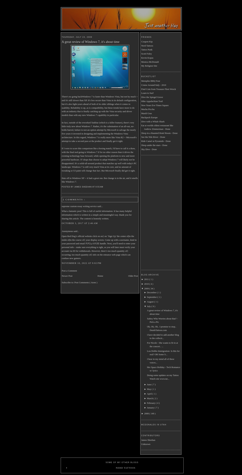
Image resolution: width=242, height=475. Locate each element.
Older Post (133, 276)
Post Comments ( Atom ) (85, 282)
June (149, 384)
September (152, 297)
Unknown (145, 444)
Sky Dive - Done (149, 149)
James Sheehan (148, 440)
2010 (146, 284)
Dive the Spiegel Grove (152, 97)
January (151, 407)
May (149, 389)
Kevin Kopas (147, 57)
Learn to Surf (147, 93)
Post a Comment (69, 270)
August (150, 301)
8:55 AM (100, 187)
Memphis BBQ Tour (150, 81)
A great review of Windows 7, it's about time (90, 42)
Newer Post (67, 276)
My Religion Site (149, 65)
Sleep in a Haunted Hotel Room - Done (159, 133)
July (149, 306)
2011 (146, 279)
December (152, 292)
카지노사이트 (92, 243)
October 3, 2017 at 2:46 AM (80, 223)
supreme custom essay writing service (79, 206)
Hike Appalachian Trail (152, 101)
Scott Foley (146, 53)
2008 (146, 413)
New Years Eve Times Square (155, 105)
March (150, 398)
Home (100, 276)
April (150, 393)
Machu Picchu (148, 109)
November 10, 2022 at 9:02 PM (81, 263)
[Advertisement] (155, 212)
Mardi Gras (146, 113)
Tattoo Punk (147, 49)
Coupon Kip (147, 41)
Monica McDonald (150, 62)
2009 (146, 288)
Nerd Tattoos (147, 45)
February (151, 403)
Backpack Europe (149, 117)
